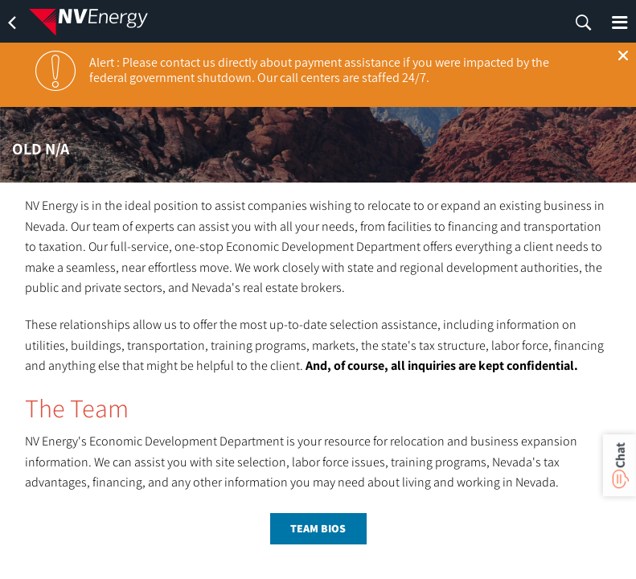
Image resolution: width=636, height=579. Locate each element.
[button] (623, 56)
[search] (584, 22)
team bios (318, 528)
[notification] (55, 70)
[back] (12, 22)
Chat (619, 455)
